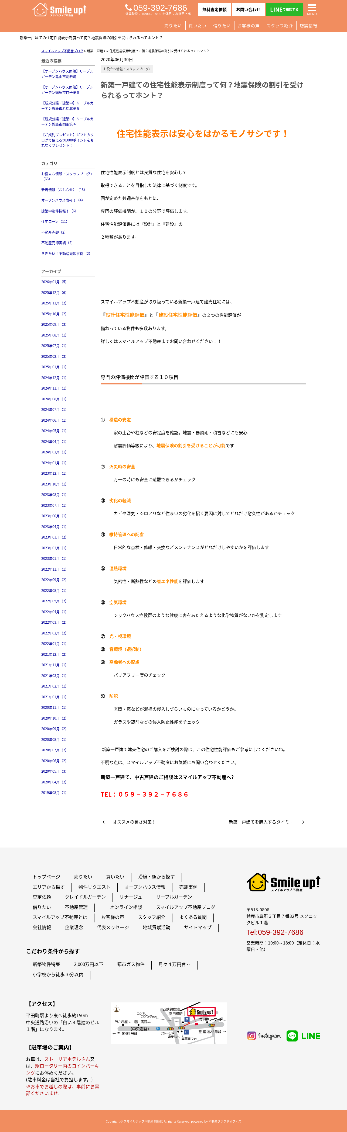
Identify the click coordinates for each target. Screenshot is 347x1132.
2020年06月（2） (55, 760)
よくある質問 (193, 917)
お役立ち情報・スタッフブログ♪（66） (66, 176)
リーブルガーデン (174, 896)
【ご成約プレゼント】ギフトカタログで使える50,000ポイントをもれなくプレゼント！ (67, 140)
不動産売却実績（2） (58, 242)
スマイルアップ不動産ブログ (185, 907)
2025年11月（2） (55, 302)
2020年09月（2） (55, 728)
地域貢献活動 (156, 927)
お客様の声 (248, 26)
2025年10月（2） (55, 313)
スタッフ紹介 (279, 26)
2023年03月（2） (55, 537)
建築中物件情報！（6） (59, 210)
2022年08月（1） (55, 590)
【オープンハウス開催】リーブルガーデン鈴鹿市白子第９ (67, 89)
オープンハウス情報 (144, 886)
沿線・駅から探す (156, 876)
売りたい (173, 26)
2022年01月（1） (55, 643)
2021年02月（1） (55, 686)
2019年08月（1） (55, 792)
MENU (312, 9)
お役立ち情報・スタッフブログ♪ (126, 69)
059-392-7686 (156, 8)
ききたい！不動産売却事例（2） (66, 253)
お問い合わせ (248, 9)
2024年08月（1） (55, 398)
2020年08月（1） (55, 739)
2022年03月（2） (55, 622)
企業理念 (74, 927)
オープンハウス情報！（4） (63, 200)
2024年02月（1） (55, 451)
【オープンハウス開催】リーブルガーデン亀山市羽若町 (67, 73)
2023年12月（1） (55, 473)
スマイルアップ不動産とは (60, 917)
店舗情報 (309, 26)
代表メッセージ (113, 927)
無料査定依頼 (214, 9)
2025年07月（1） (55, 345)
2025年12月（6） (55, 292)
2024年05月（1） (55, 430)
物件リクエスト (95, 886)
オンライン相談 (126, 907)
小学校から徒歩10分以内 (58, 974)
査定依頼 (42, 896)
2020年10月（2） (55, 718)
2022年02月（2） (55, 633)
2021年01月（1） (55, 696)
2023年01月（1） (55, 558)
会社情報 (42, 927)
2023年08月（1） (55, 494)
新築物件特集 (46, 964)
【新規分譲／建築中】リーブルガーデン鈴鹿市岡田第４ (67, 121)
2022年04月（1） (55, 611)
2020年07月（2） (55, 749)
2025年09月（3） (55, 324)
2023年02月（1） (55, 547)
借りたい (222, 26)
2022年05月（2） (55, 600)
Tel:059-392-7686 (274, 932)
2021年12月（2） (55, 654)
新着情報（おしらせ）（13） (64, 189)
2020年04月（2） (55, 781)
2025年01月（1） (55, 366)
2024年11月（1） (55, 388)
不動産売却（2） (54, 232)
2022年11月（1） (55, 569)
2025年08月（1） (55, 335)
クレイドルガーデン (85, 896)
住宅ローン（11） (55, 221)
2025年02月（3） (55, 356)
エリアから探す (49, 886)
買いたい (197, 26)
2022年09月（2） (55, 579)
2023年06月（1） (55, 515)
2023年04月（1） (55, 526)
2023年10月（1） (55, 484)
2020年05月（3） (55, 771)
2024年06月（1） (55, 420)
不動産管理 (76, 907)
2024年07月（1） (55, 409)
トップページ (46, 876)
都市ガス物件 (131, 964)
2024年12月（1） (55, 377)
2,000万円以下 (88, 964)
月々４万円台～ (174, 964)
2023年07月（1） (55, 505)
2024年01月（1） (55, 462)
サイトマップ (198, 927)
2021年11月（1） (55, 664)
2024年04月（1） (55, 441)
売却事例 (188, 886)
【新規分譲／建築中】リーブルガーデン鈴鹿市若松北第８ (67, 105)
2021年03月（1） (55, 675)
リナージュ (131, 896)
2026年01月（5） (55, 281)
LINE (284, 9)
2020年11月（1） (55, 707)
